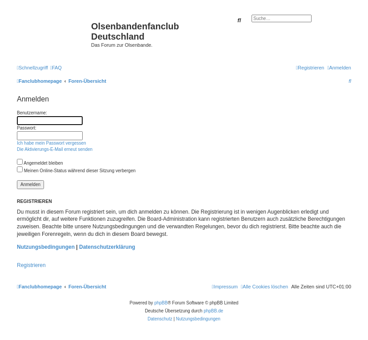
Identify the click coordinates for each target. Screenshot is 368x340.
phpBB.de (213, 310)
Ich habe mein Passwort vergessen (51, 143)
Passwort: (26, 127)
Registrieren (31, 265)
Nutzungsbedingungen (46, 247)
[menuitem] (56, 67)
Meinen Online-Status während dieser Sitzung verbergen (76, 170)
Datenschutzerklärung (107, 247)
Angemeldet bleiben (40, 163)
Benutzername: (32, 112)
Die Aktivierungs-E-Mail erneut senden (54, 149)
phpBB (161, 302)
